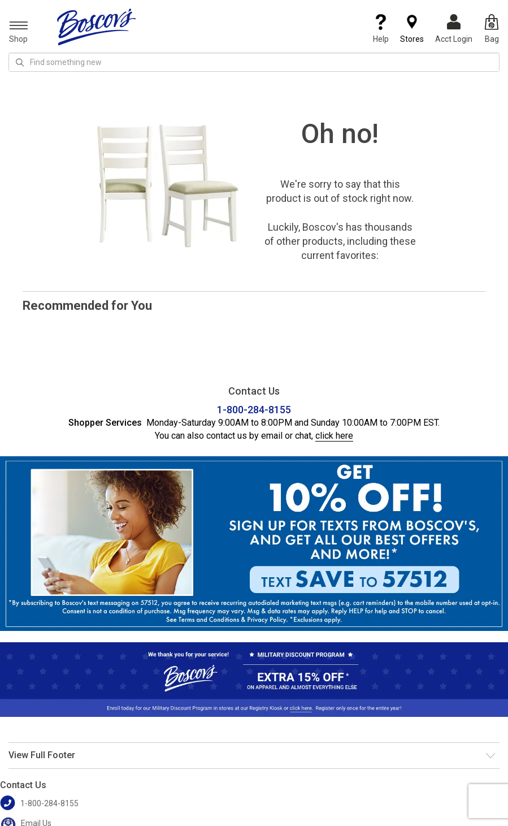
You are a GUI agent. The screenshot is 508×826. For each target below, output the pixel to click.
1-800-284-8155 (254, 410)
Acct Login (453, 29)
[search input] (254, 62)
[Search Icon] (19, 62)
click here (334, 435)
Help (381, 29)
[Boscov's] (96, 26)
